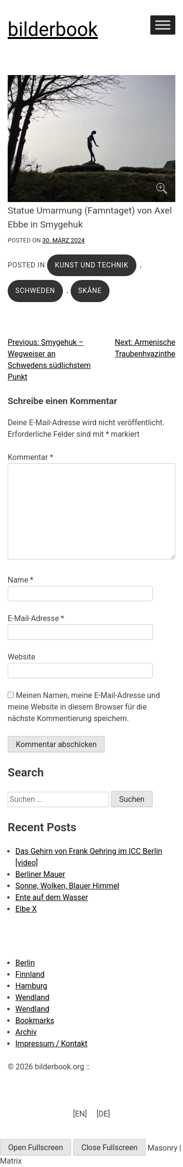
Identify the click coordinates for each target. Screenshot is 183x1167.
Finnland (30, 974)
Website (21, 656)
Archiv (26, 1032)
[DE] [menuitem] (103, 1113)
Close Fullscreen (109, 1147)
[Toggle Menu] (163, 24)
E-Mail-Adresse (36, 618)
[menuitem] (80, 1114)
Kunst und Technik (91, 265)
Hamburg (31, 985)
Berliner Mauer (40, 874)
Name (21, 579)
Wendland (32, 997)
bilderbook (53, 29)
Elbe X (26, 908)
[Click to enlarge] (91, 138)
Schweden (35, 291)
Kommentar (30, 457)
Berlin (25, 962)
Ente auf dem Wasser (51, 897)
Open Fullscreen (35, 1147)
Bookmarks (34, 1020)
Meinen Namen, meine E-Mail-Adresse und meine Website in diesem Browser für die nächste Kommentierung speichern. (84, 707)
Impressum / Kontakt (51, 1043)
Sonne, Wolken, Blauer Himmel (67, 885)
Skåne (90, 291)
